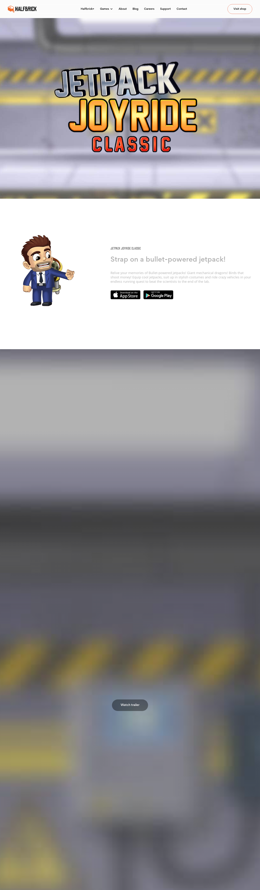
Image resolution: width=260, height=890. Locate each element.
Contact (182, 9)
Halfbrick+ (87, 9)
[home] (22, 9)
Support (165, 9)
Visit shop (239, 9)
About (123, 9)
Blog (135, 9)
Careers (149, 9)
